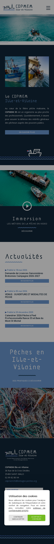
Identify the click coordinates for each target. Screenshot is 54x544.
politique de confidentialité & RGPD (27, 509)
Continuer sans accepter (18, 518)
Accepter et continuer (36, 518)
